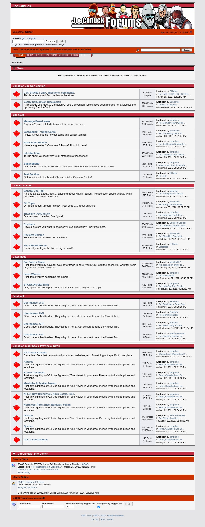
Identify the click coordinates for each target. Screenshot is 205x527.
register (32, 38)
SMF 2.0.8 (86, 515)
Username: (29, 505)
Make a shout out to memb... (173, 165)
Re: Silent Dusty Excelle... (171, 325)
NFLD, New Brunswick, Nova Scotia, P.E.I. (49, 393)
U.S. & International (36, 439)
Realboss (174, 301)
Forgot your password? (33, 498)
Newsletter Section (35, 142)
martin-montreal (177, 333)
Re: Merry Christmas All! (170, 204)
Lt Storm (174, 244)
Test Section (31, 174)
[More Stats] (24, 472)
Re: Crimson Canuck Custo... (173, 225)
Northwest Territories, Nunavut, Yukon (47, 404)
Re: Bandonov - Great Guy (172, 304)
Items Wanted (32, 274)
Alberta (28, 361)
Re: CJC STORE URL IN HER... (174, 94)
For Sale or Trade (34, 262)
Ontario (28, 415)
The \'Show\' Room (35, 245)
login (22, 38)
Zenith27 (174, 312)
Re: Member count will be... (172, 123)
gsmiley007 (175, 262)
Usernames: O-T (34, 323)
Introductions (32, 153)
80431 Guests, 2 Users (31, 482)
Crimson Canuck (178, 223)
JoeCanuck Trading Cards (40, 131)
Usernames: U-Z (34, 334)
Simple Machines (115, 515)
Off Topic (29, 203)
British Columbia (34, 372)
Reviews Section (34, 234)
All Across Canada (35, 352)
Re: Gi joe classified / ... (170, 418)
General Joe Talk (34, 190)
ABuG (85, 464)
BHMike (173, 91)
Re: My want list (166, 275)
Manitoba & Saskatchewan (40, 383)
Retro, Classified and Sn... (171, 364)
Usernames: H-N (34, 313)
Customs (29, 224)
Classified (163, 247)
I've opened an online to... (171, 265)
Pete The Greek (177, 415)
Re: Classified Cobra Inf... (171, 236)
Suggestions (31, 163)
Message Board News (37, 121)
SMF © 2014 (99, 515)
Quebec (28, 426)
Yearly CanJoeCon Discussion (42, 101)
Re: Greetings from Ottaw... (172, 154)
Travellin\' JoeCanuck (37, 213)
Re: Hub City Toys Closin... (172, 286)
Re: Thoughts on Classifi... (171, 193)
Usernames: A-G (34, 302)
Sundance (175, 102)
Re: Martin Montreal (168, 315)
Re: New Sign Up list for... (171, 215)
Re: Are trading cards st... (171, 133)
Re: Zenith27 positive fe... (171, 336)
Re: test (162, 176)
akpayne (174, 191)
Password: (53, 505)
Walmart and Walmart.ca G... (173, 354)
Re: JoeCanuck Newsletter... (172, 144)
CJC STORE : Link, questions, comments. (49, 92)
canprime (174, 120)
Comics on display (168, 104)
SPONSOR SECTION (36, 284)
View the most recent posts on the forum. (39, 469)
